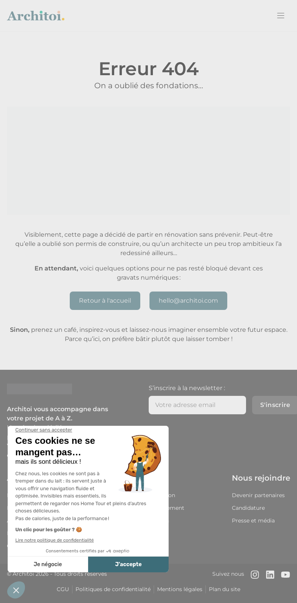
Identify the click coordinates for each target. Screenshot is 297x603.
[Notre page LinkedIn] (270, 574)
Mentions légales (179, 589)
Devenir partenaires (258, 495)
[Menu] (280, 15)
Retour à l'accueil (105, 300)
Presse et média (253, 520)
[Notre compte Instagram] (254, 574)
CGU (63, 589)
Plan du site (224, 589)
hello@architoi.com (188, 300)
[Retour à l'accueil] (35, 16)
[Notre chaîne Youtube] (285, 574)
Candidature (248, 507)
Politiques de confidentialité (113, 589)
